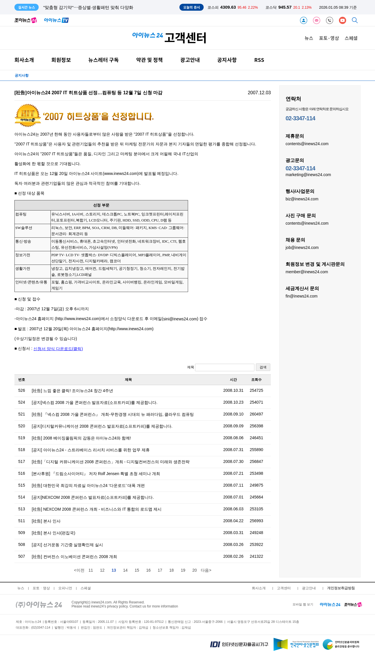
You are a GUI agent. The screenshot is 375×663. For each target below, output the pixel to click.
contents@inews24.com (307, 143)
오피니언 (65, 588)
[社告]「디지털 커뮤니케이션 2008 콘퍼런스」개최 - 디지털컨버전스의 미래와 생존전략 (111, 461)
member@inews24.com (307, 271)
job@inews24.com (302, 247)
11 (91, 570)
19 (183, 570)
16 (148, 570)
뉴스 (309, 37)
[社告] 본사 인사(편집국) (53, 533)
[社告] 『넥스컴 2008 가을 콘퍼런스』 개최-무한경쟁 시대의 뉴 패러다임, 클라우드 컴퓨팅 (113, 414)
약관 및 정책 (149, 60)
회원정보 (61, 60)
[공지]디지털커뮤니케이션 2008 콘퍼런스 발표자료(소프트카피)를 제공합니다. (102, 426)
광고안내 (190, 60)
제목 (220, 367)
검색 (263, 367)
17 (160, 570)
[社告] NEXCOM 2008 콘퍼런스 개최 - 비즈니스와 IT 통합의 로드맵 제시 (97, 509)
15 (137, 570)
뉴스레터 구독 (103, 60)
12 (102, 570)
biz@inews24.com (302, 198)
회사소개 (24, 60)
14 (125, 570)
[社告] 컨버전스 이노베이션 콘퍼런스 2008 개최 (74, 556)
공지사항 (227, 60)
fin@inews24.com (302, 295)
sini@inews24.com (180, 319)
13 (114, 570)
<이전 (79, 570)
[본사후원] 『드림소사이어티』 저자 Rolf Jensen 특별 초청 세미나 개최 (96, 473)
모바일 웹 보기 (302, 604)
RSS (259, 60)
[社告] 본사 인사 (46, 521)
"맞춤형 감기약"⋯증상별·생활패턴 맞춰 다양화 (88, 7)
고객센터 (284, 588)
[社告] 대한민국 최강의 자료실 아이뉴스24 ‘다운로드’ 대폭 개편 (88, 485)
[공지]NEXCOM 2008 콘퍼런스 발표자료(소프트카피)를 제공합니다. (93, 497)
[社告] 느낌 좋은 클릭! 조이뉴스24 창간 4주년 (72, 390)
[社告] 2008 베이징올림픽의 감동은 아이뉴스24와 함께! (81, 438)
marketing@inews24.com (308, 174)
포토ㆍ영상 (41, 588)
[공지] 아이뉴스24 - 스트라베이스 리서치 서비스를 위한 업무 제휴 (91, 450)
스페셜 (351, 37)
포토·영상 (329, 37)
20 (194, 570)
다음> (206, 570)
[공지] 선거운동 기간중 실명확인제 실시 (67, 544)
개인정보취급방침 (341, 588)
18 (171, 570)
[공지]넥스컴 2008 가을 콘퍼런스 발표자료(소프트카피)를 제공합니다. (95, 402)
